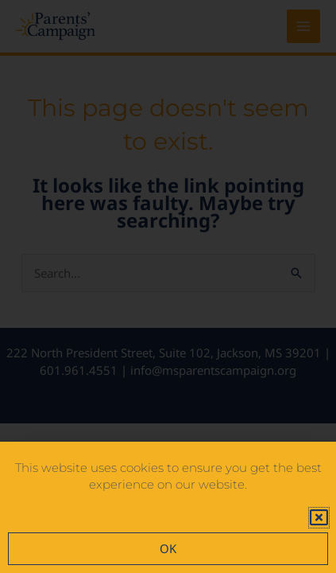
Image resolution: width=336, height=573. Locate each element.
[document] (168, 286)
